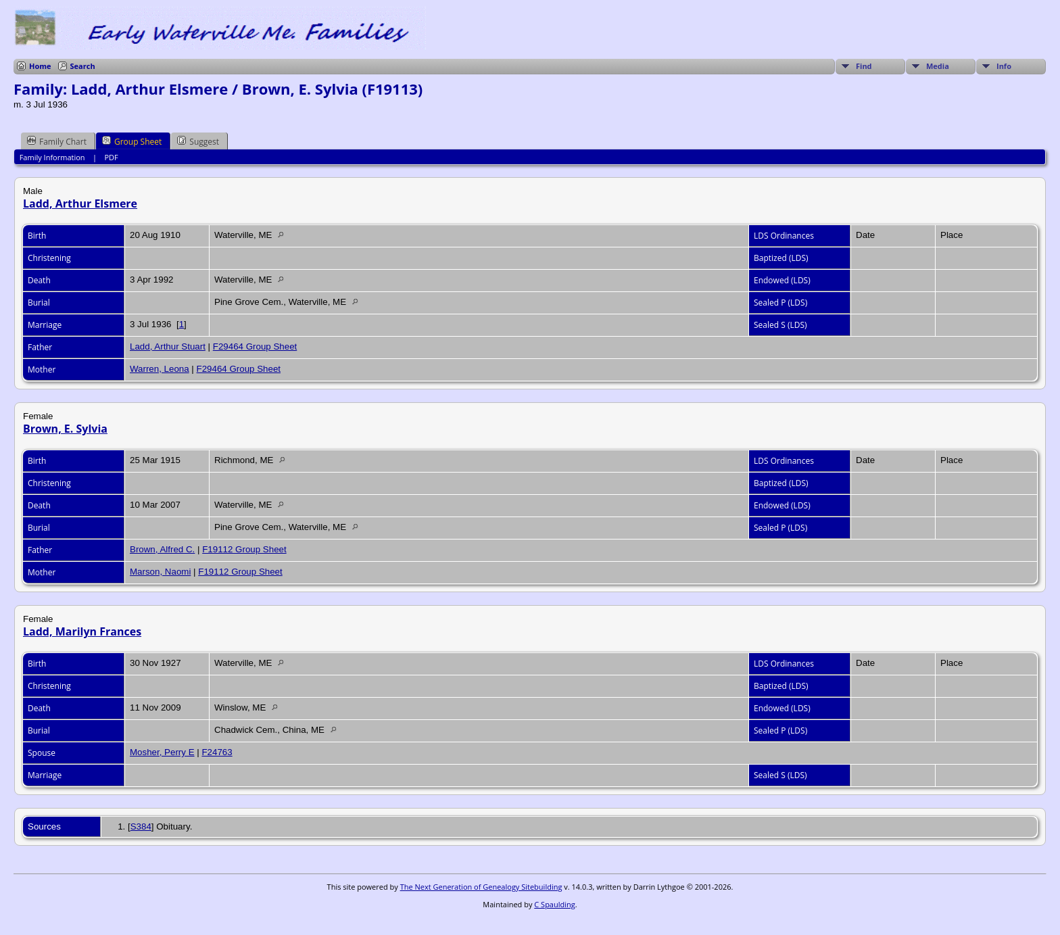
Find (864, 66)
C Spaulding (554, 904)
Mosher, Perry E (162, 752)
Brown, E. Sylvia (65, 428)
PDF (111, 157)
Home (40, 66)
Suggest (198, 141)
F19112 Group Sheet (244, 549)
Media (937, 66)
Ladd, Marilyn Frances (82, 631)
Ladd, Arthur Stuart (168, 346)
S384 (140, 826)
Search (82, 66)
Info (1003, 66)
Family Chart (57, 141)
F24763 (216, 752)
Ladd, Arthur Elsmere (80, 203)
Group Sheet (132, 141)
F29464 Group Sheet (255, 346)
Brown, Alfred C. (162, 549)
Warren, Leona (159, 369)
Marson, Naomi (160, 572)
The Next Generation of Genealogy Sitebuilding (481, 887)
